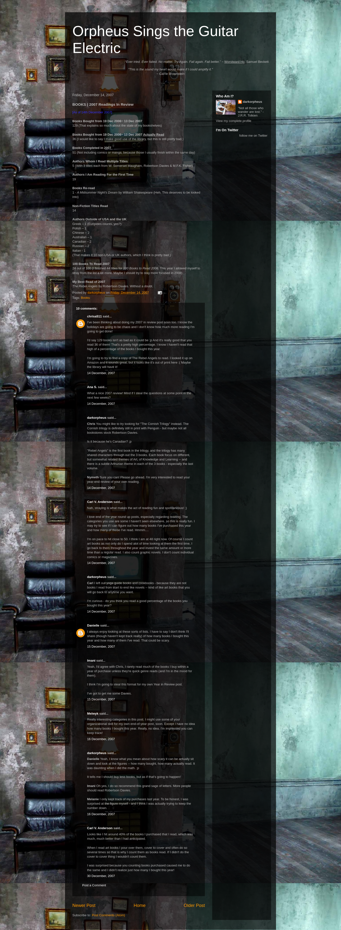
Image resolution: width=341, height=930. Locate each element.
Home (140, 905)
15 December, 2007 (101, 646)
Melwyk (92, 713)
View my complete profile (233, 121)
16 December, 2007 (101, 739)
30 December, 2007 (101, 876)
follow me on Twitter (253, 135)
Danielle (93, 625)
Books (85, 298)
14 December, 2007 (101, 373)
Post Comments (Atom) (108, 915)
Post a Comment (94, 885)
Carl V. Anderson (100, 502)
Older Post (194, 905)
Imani (91, 660)
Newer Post (83, 905)
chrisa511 (94, 316)
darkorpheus (96, 417)
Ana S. (92, 387)
